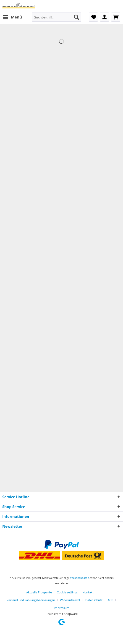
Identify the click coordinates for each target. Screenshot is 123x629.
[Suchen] (76, 17)
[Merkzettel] (93, 17)
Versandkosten (79, 578)
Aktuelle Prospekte (39, 592)
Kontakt (88, 592)
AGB (110, 600)
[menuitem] (12, 17)
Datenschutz (93, 600)
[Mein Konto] (104, 17)
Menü (12, 16)
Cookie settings (67, 592)
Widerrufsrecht (70, 600)
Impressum (61, 608)
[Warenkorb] (115, 17)
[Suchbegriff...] (56, 17)
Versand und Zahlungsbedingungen (31, 600)
